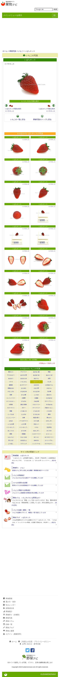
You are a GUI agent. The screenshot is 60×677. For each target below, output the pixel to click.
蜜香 (11, 434)
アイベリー (24, 372)
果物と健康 (8, 631)
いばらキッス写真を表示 (13, 109)
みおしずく (36, 430)
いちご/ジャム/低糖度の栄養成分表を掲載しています (28, 493)
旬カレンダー (9, 605)
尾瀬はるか (11, 388)
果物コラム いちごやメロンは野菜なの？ (27, 497)
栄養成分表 (8, 608)
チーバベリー (36, 408)
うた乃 (49, 381)
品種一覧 (7, 624)
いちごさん (24, 381)
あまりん (36, 378)
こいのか (36, 395)
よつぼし (10, 443)
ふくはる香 (11, 424)
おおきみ (36, 385)
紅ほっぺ (36, 424)
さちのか (23, 401)
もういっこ (49, 434)
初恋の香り (36, 417)
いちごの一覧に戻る (17, 119)
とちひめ (49, 411)
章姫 (49, 372)
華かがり (49, 417)
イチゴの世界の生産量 (20, 483)
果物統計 (7, 611)
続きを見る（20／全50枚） (35, 359)
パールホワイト (23, 421)
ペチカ (36, 427)
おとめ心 (23, 388)
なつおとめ (36, 414)
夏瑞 (49, 414)
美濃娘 (24, 434)
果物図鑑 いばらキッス (21, 455)
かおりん (49, 388)
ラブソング (24, 443)
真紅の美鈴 (24, 404)
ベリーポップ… (10, 427)
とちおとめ (36, 411)
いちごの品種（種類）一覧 (21, 510)
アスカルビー (11, 375)
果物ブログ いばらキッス (21, 517)
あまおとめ (24, 378)
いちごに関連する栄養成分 (21, 490)
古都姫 (36, 398)
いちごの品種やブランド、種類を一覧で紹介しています (29, 512)
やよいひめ (24, 437)
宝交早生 (49, 427)
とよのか (23, 414)
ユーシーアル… (49, 440)
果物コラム (8, 621)
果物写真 (12, 51)
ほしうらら (11, 430)
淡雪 (49, 378)
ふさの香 (23, 424)
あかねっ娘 (36, 372)
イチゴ (11, 381)
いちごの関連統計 (18, 475)
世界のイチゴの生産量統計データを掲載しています (27, 485)
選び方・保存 (9, 602)
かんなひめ (36, 391)
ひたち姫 (36, 421)
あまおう (10, 378)
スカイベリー (36, 404)
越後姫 (11, 385)
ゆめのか (36, 440)
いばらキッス (17, 137)
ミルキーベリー (36, 434)
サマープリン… (49, 401)
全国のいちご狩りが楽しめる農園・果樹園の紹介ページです (30, 470)
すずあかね (49, 404)
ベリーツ (49, 424)
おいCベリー (23, 385)
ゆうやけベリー (49, 437)
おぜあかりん (49, 385)
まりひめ (23, 430)
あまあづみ (36, 375)
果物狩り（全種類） (12, 615)
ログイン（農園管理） (12, 634)
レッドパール (36, 443)
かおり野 (36, 388)
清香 (11, 395)
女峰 (23, 417)
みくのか (49, 430)
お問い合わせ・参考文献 (30, 644)
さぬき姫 (36, 401)
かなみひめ (24, 391)
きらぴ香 (23, 395)
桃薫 (11, 411)
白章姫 (11, 404)
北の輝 (49, 391)
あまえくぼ (49, 375)
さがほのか (49, 398)
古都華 (24, 398)
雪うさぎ (10, 440)
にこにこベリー (10, 417)
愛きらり (10, 372)
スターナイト (11, 408)
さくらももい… (10, 401)
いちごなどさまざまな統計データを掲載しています (27, 478)
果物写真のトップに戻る (42, 119)
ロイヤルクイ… (49, 443)
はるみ (11, 421)
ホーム (5, 51)
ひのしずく (49, 421)
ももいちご (11, 437)
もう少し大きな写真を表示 (30, 101)
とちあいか (24, 411)
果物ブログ (8, 627)
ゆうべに (36, 437)
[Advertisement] (30, 34)
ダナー (24, 408)
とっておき (11, 414)
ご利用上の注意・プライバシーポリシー (34, 641)
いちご (20, 51)
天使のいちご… (49, 408)
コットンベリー (10, 398)
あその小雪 (24, 375)
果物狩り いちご (18, 468)
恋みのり (49, 395)
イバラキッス (9, 111)
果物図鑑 (7, 598)
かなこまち (11, 391)
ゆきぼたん (24, 440)
